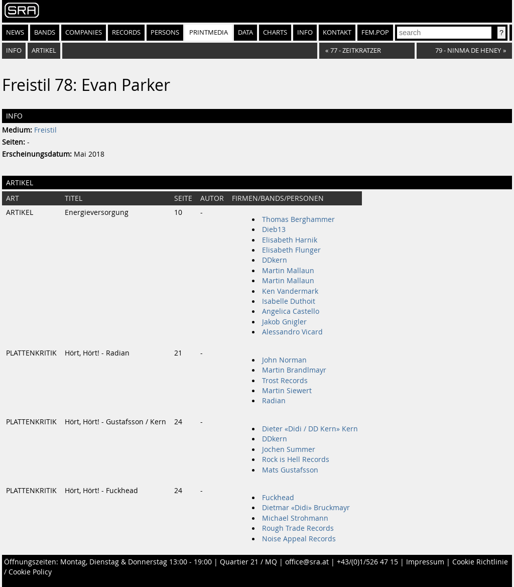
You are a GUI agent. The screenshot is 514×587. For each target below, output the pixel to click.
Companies (83, 32)
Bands (44, 32)
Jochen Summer (288, 449)
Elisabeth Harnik (289, 240)
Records (126, 32)
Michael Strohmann (295, 518)
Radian (274, 400)
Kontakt (337, 32)
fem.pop (375, 32)
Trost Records (285, 380)
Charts (275, 32)
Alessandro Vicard (292, 331)
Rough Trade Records (298, 528)
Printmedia (208, 32)
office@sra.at (307, 561)
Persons (165, 32)
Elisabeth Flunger (291, 250)
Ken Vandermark (290, 291)
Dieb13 (274, 229)
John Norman (284, 360)
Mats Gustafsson (290, 470)
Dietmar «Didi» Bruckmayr (306, 507)
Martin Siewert (287, 390)
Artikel (44, 50)
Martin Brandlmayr (294, 370)
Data (245, 32)
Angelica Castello (290, 311)
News (15, 32)
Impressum (425, 561)
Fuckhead (278, 497)
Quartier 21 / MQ (248, 561)
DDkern (274, 260)
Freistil (45, 130)
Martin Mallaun (288, 270)
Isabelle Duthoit (288, 301)
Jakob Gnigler (284, 321)
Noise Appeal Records (299, 538)
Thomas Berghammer (298, 219)
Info (305, 32)
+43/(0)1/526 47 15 (367, 561)
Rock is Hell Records (295, 459)
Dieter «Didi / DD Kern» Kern (310, 428)
